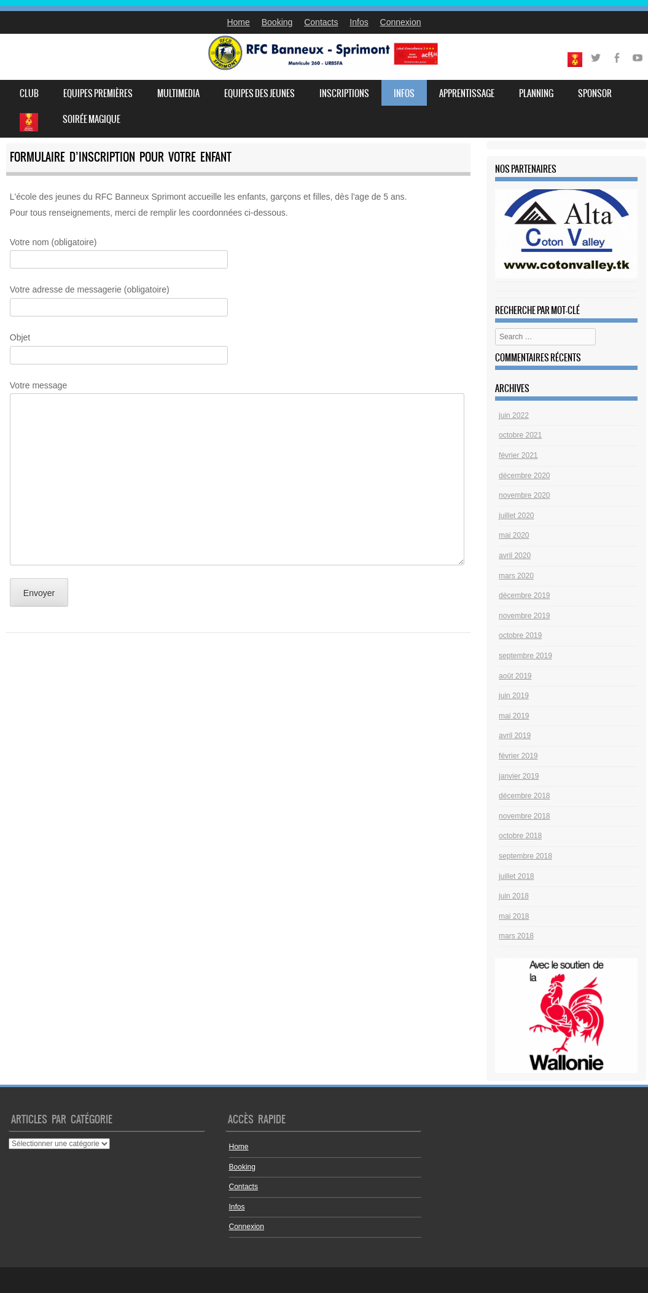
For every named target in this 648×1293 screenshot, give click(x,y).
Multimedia (178, 93)
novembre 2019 (524, 615)
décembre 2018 (524, 796)
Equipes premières (98, 93)
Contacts (321, 22)
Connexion (400, 22)
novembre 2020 (524, 495)
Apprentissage (466, 93)
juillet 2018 (516, 876)
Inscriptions (344, 93)
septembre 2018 (525, 856)
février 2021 (518, 455)
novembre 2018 (524, 816)
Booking (277, 22)
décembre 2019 (524, 595)
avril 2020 (515, 555)
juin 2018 (514, 896)
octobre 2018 (520, 835)
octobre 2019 (520, 635)
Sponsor (595, 93)
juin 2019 (514, 695)
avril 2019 (515, 735)
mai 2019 (514, 716)
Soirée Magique (91, 119)
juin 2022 (514, 415)
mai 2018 (514, 916)
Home (238, 22)
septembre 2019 (525, 655)
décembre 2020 (524, 475)
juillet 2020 (516, 515)
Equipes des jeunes (259, 93)
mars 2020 (516, 576)
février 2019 (518, 756)
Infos (358, 22)
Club (29, 93)
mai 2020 (514, 535)
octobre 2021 (520, 435)
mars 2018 (516, 936)
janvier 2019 (519, 776)
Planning (536, 93)
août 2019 (515, 676)
